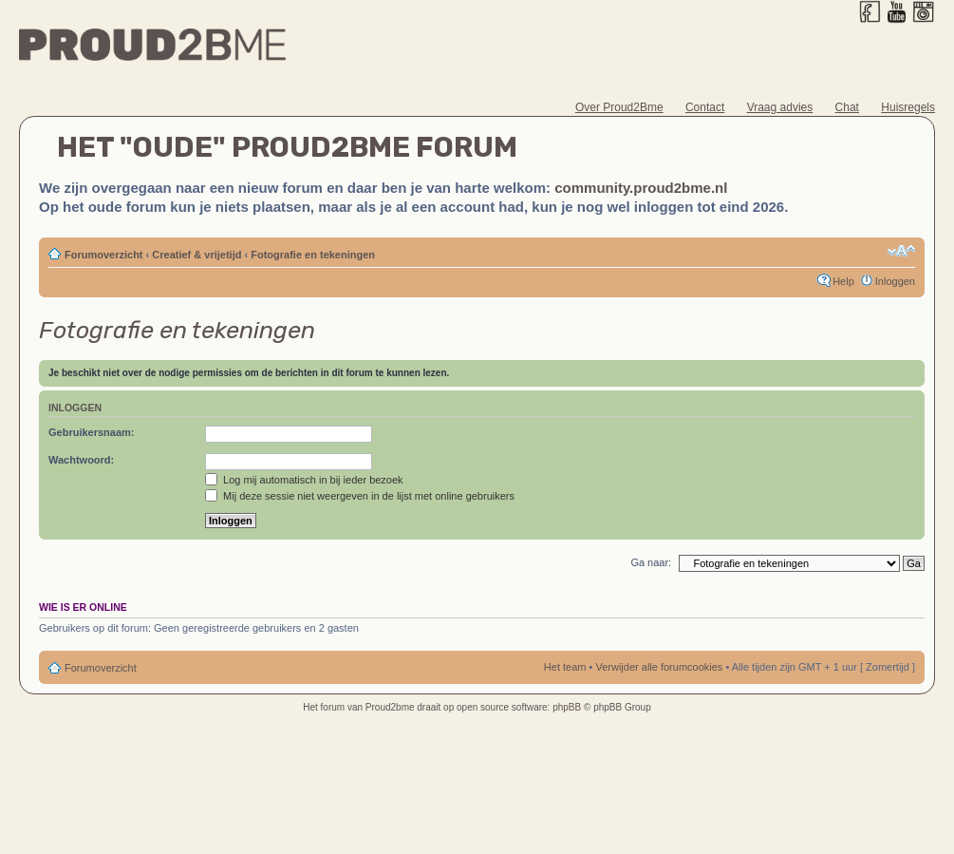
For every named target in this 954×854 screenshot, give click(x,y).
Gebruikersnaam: (91, 432)
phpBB (566, 707)
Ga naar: (650, 562)
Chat (847, 107)
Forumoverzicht (104, 254)
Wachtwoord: (81, 459)
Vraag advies (780, 107)
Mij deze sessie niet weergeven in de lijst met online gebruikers (359, 496)
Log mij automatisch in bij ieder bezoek (304, 479)
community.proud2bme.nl (640, 188)
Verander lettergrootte (901, 250)
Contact (704, 107)
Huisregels (908, 107)
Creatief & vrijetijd (196, 254)
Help (843, 281)
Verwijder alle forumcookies (658, 667)
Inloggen (895, 281)
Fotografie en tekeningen (313, 254)
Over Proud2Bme (619, 107)
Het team (565, 667)
